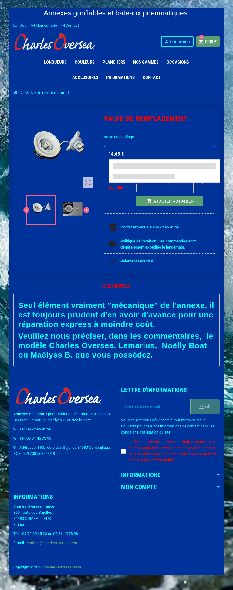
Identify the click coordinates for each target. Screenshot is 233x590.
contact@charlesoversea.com (52, 542)
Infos (19, 25)
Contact (70, 25)
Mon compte (43, 25)
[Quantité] (170, 188)
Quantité (116, 187)
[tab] (116, 286)
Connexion (177, 41)
